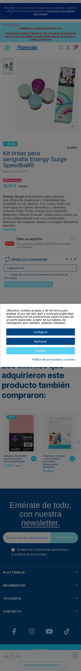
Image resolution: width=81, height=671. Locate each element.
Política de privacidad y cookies (53, 359)
